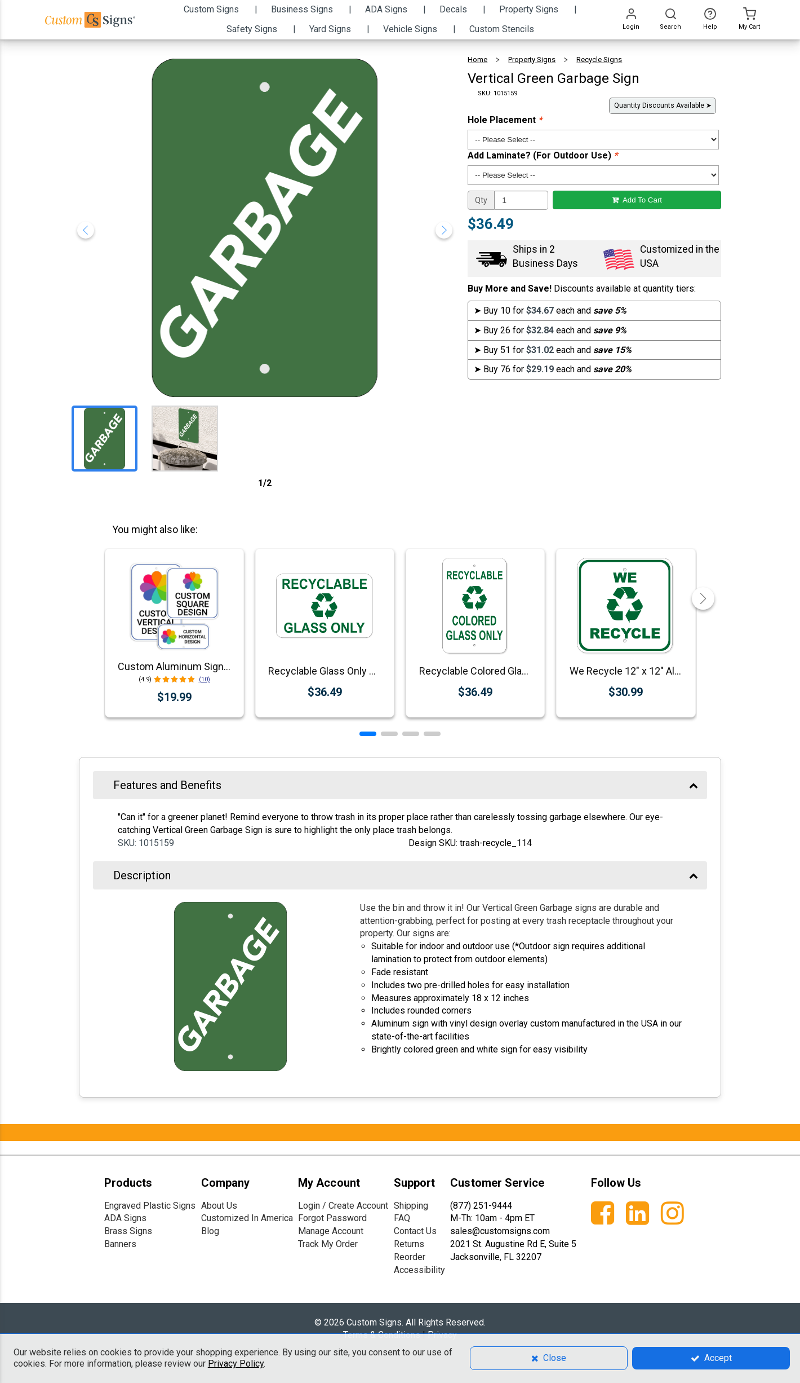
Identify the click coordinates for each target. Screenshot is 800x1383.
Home (477, 59)
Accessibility (419, 1270)
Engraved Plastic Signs (149, 1205)
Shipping (411, 1205)
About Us (219, 1205)
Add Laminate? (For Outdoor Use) (542, 155)
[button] (367, 734)
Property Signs (531, 59)
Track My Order (328, 1244)
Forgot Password (332, 1218)
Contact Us (415, 1231)
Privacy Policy (236, 1363)
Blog (210, 1231)
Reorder (409, 1257)
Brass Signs (128, 1231)
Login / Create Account (343, 1205)
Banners (120, 1244)
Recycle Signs (599, 59)
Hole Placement (505, 119)
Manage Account (330, 1231)
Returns (409, 1244)
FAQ (402, 1218)
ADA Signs (125, 1218)
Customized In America (247, 1218)
